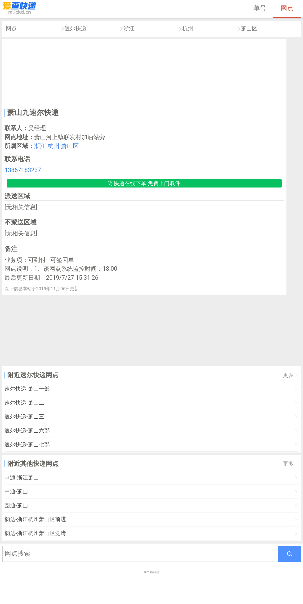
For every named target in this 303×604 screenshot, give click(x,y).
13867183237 (22, 170)
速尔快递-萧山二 (24, 403)
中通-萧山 (16, 491)
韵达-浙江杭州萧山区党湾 (35, 533)
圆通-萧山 (16, 505)
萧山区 (249, 28)
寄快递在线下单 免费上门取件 (144, 183)
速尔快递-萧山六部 (26, 430)
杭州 (187, 28)
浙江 (129, 28)
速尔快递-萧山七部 (26, 444)
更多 (288, 375)
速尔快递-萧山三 (24, 416)
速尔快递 (75, 28)
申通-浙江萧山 (21, 478)
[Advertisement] (144, 72)
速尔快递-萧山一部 (26, 389)
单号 (260, 8)
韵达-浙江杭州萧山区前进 (35, 519)
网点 (287, 8)
